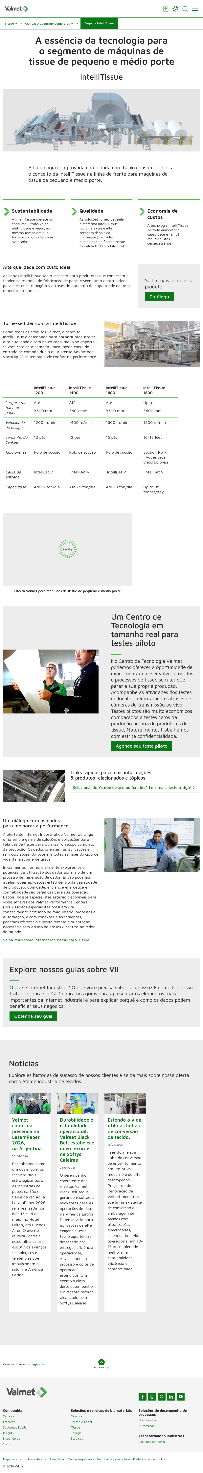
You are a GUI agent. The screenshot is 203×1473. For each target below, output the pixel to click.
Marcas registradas (81, 1459)
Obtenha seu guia (33, 1016)
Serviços (77, 1438)
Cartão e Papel (81, 1422)
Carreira (8, 1416)
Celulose (76, 1416)
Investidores (11, 1438)
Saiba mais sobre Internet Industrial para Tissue (46, 940)
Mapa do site (12, 1459)
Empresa (9, 1422)
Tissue (75, 1427)
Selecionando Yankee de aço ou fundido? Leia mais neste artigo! (132, 787)
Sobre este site (35, 1459)
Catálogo (159, 296)
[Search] (185, 9)
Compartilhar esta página (24, 1364)
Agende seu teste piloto (142, 746)
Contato (8, 1444)
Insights (8, 1433)
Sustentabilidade (15, 1427)
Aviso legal (57, 1459)
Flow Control (147, 1420)
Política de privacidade (113, 1459)
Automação (147, 1426)
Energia (76, 1433)
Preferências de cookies (150, 1459)
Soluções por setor (152, 1441)
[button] (11, 23)
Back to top (101, 1364)
